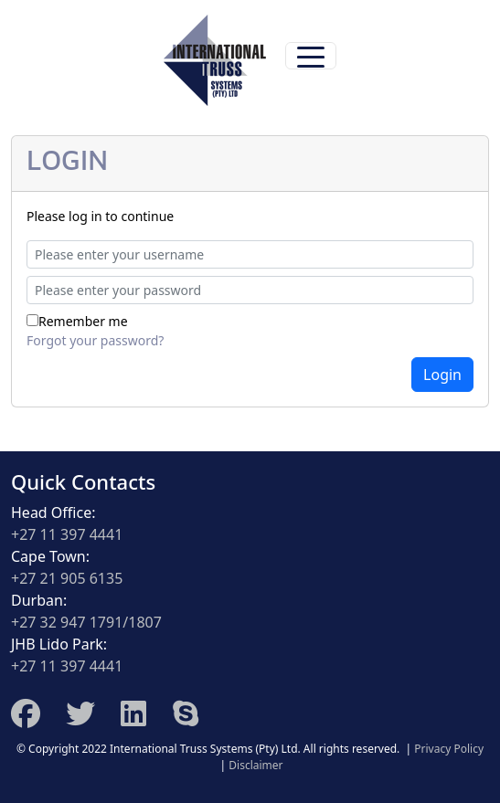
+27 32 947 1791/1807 (86, 622)
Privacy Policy (449, 748)
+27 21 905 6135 (66, 578)
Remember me (83, 321)
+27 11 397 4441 (66, 534)
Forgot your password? (95, 340)
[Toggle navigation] (310, 55)
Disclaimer (255, 765)
